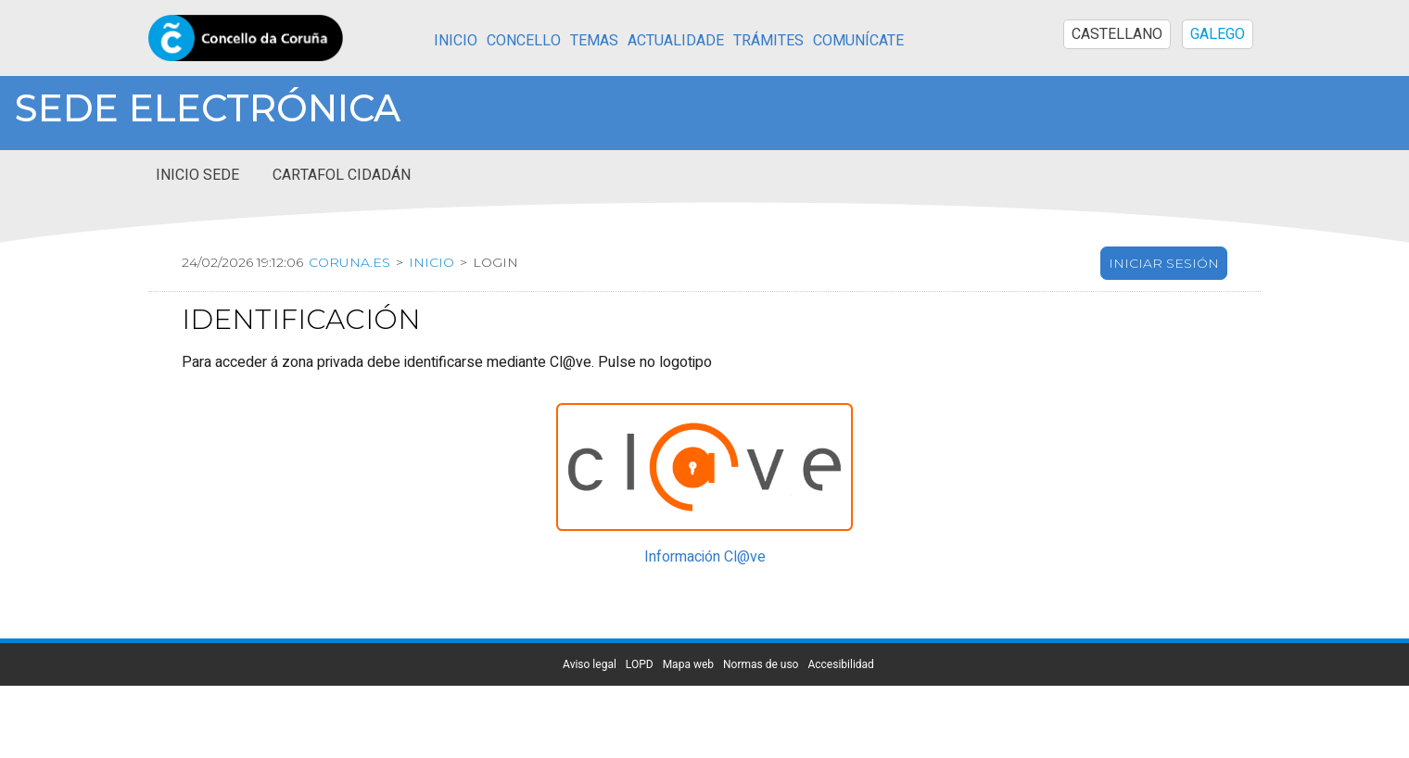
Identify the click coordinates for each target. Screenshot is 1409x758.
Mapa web (688, 664)
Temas (594, 41)
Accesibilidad (840, 664)
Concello (524, 41)
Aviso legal (589, 664)
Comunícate (858, 41)
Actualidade (676, 41)
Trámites (768, 41)
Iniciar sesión (1164, 263)
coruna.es (349, 262)
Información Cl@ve (705, 557)
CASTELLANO (1117, 34)
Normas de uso (760, 664)
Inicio (455, 41)
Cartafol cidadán (342, 175)
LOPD (640, 664)
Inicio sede (197, 175)
